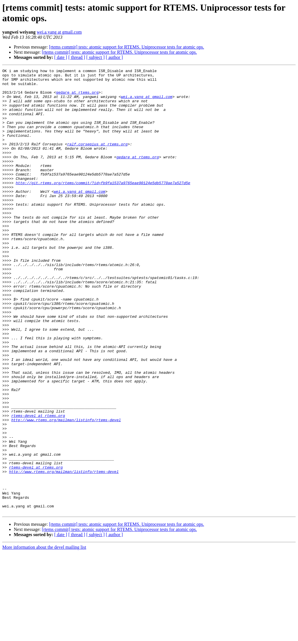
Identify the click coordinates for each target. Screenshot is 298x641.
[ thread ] (76, 57)
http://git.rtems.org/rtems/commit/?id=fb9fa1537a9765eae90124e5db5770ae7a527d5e (103, 206)
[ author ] (114, 57)
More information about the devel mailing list (44, 636)
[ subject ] (95, 57)
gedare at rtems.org (77, 97)
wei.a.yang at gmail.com (59, 32)
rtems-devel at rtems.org (38, 485)
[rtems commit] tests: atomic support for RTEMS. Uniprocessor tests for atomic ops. (126, 47)
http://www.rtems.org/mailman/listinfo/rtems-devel (66, 490)
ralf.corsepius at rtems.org (97, 159)
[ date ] (60, 57)
